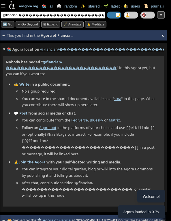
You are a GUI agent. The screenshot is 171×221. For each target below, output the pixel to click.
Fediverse (79, 120)
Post (23, 113)
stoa (117, 98)
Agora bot (48, 127)
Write (24, 84)
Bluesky (96, 120)
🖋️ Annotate (72, 24)
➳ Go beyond (28, 24)
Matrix (114, 120)
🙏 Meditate (95, 24)
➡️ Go (7, 24)
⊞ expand (50, 24)
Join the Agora (32, 160)
